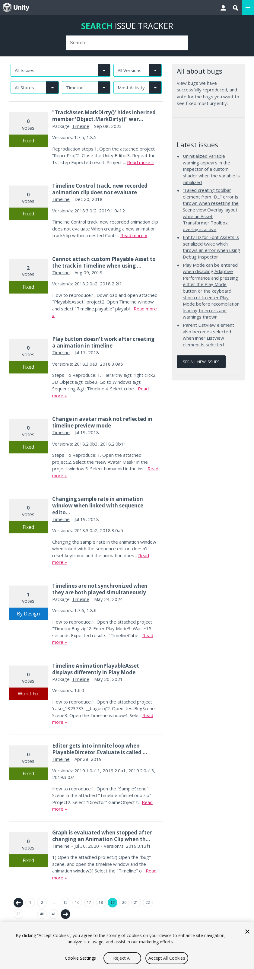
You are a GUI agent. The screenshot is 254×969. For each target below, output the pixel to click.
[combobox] (127, 43)
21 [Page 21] (136, 902)
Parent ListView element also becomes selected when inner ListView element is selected (208, 335)
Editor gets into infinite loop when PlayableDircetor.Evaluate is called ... (99, 749)
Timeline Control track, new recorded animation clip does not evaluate (100, 189)
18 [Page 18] (101, 902)
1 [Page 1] (30, 902)
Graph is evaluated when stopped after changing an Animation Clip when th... (102, 836)
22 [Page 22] (148, 902)
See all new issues (201, 361)
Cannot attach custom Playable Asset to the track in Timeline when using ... (104, 262)
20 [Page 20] (124, 902)
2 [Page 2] (42, 902)
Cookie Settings (80, 958)
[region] (127, 945)
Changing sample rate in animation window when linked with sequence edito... (97, 505)
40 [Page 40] (42, 914)
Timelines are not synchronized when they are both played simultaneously (100, 589)
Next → (65, 914)
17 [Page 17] (89, 902)
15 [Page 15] (65, 902)
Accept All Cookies (166, 958)
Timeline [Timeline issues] (80, 126)
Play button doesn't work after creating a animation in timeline (103, 342)
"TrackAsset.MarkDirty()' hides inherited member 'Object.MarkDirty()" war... (104, 115)
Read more (138, 162)
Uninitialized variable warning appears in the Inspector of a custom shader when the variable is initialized (211, 169)
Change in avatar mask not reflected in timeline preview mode (102, 422)
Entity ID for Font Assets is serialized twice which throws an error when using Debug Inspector (211, 247)
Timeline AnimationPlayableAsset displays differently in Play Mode (95, 669)
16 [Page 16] (77, 902)
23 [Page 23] (18, 914)
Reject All (122, 958)
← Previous (18, 902)
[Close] (247, 931)
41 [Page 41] (54, 914)
